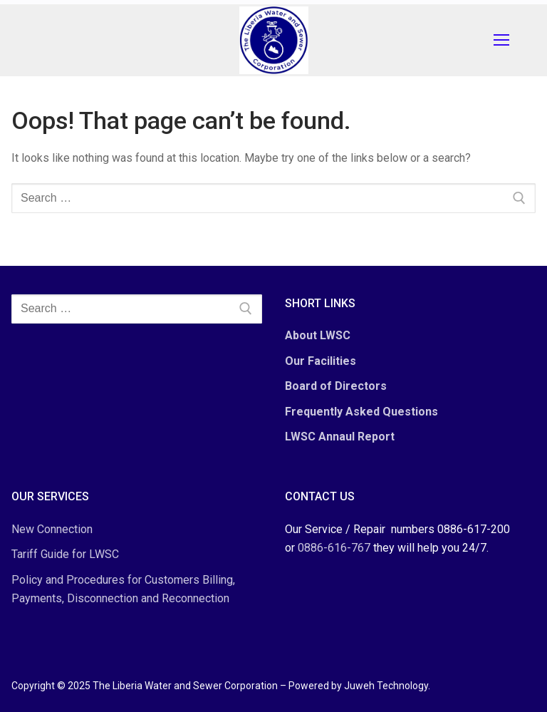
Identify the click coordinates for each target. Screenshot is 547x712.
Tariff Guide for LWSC (65, 554)
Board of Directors (336, 386)
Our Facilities (320, 361)
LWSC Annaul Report (340, 436)
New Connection (52, 529)
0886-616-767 (334, 547)
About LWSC (317, 335)
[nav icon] (504, 41)
